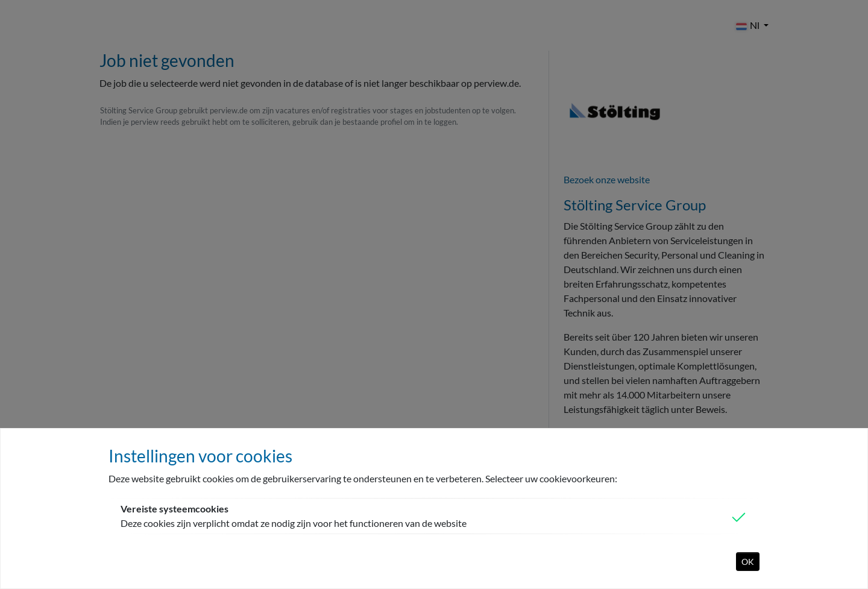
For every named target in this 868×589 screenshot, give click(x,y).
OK (747, 561)
